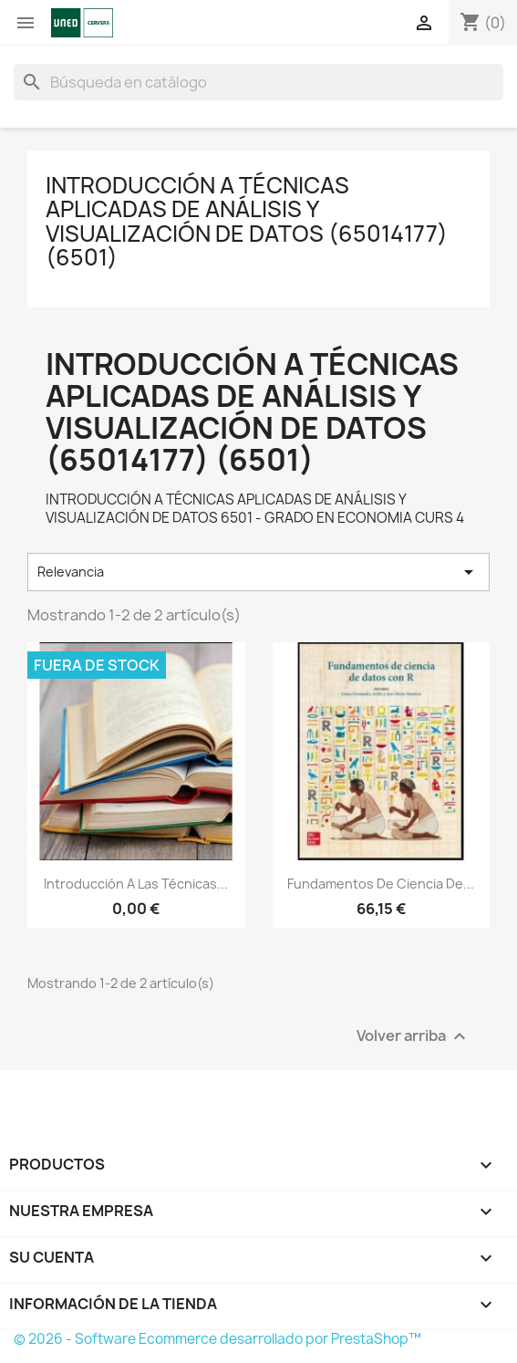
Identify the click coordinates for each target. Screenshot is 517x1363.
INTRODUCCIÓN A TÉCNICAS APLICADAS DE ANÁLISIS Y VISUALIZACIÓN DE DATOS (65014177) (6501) (247, 221)
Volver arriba (413, 1036)
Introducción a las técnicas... (136, 883)
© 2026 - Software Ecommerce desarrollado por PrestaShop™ (217, 1338)
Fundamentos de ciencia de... (380, 883)
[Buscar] (258, 82)
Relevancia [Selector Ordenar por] (258, 572)
